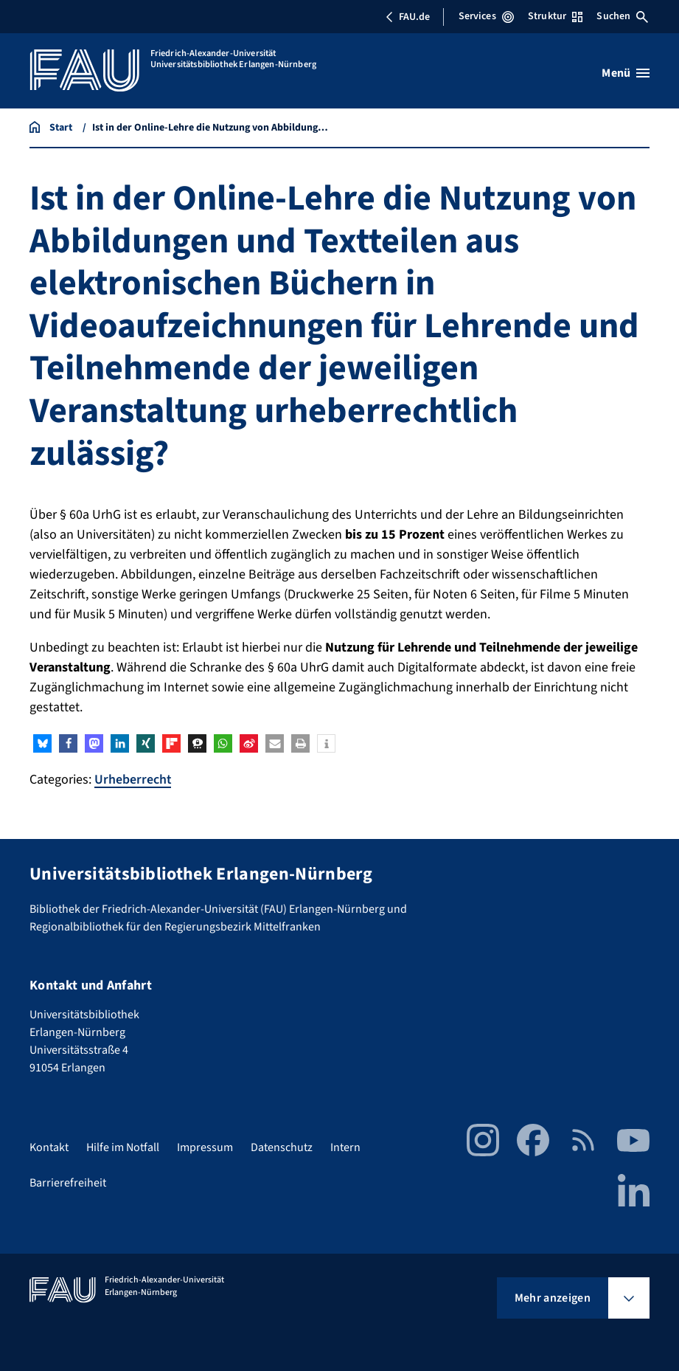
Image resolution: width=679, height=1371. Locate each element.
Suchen (622, 16)
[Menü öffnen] (626, 73)
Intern (345, 1147)
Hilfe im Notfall (122, 1147)
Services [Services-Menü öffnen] (486, 16)
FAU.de (408, 17)
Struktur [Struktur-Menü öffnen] (555, 16)
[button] (42, 743)
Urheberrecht (133, 779)
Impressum (205, 1147)
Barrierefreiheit (67, 1182)
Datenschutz (282, 1147)
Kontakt (49, 1147)
